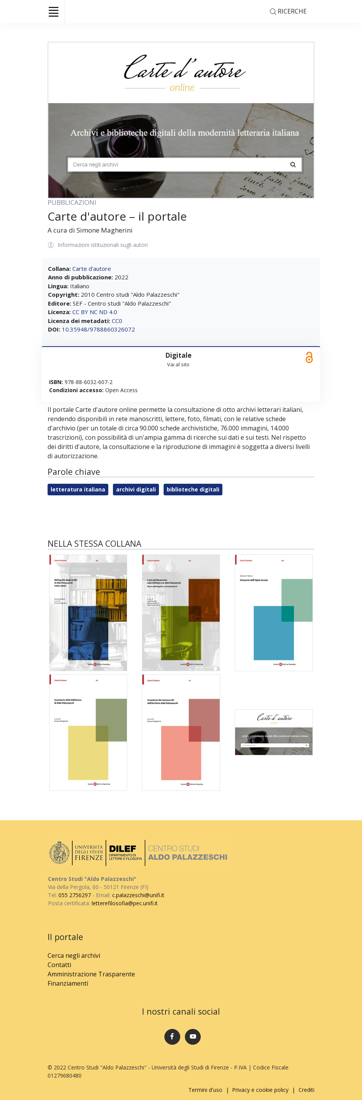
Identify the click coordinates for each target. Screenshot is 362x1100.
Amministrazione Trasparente (91, 974)
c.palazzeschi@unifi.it (138, 895)
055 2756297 (74, 895)
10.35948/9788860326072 (98, 329)
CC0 (117, 321)
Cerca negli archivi (74, 955)
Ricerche (288, 12)
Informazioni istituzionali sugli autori (98, 245)
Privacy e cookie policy (260, 1089)
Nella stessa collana (94, 543)
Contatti (59, 965)
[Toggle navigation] (53, 11)
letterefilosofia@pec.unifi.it (125, 903)
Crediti (306, 1089)
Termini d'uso (205, 1089)
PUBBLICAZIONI (72, 202)
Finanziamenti (68, 983)
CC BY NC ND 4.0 (94, 312)
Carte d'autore (91, 268)
